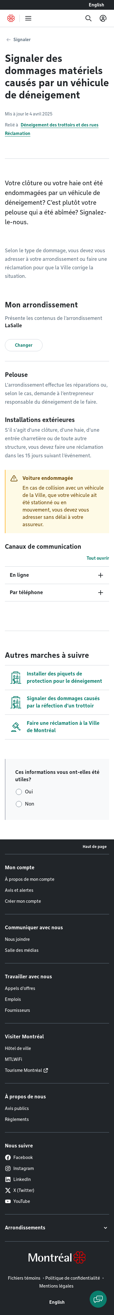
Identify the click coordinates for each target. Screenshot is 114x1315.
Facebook (19, 1157)
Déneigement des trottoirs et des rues (59, 124)
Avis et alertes (19, 890)
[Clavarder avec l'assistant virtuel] (98, 1299)
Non (29, 804)
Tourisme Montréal (23, 1070)
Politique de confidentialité (72, 1278)
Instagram (19, 1168)
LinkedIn (18, 1179)
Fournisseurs (17, 1010)
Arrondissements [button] (25, 1228)
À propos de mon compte (29, 879)
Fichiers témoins (24, 1278)
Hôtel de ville (18, 1048)
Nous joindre (17, 939)
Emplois (13, 999)
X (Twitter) (19, 1190)
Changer (24, 345)
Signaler (22, 39)
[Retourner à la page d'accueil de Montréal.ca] (11, 18)
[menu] (28, 18)
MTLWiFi (13, 1059)
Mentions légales (56, 1286)
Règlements (17, 1119)
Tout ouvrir (98, 558)
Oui (29, 792)
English (96, 4)
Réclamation (17, 133)
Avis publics (17, 1108)
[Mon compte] (103, 18)
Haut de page (95, 846)
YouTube (17, 1201)
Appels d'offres (20, 988)
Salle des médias (22, 950)
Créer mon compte (23, 901)
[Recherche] (88, 18)
